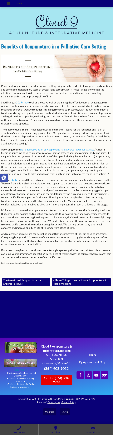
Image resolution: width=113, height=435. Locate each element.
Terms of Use (54, 402)
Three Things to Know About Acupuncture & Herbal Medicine (80, 282)
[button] (4, 178)
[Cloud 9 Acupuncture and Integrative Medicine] (56, 315)
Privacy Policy (68, 402)
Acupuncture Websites (29, 398)
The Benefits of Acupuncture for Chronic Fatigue (22, 282)
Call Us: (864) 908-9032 (56, 379)
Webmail (49, 411)
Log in (65, 411)
